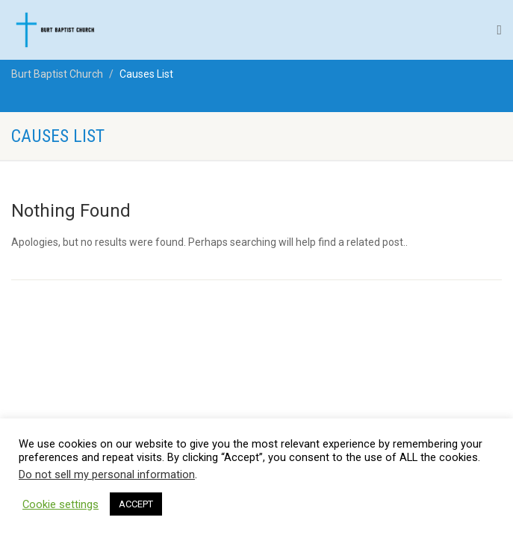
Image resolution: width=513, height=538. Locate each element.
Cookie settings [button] (60, 504)
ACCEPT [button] (136, 504)
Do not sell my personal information (107, 474)
